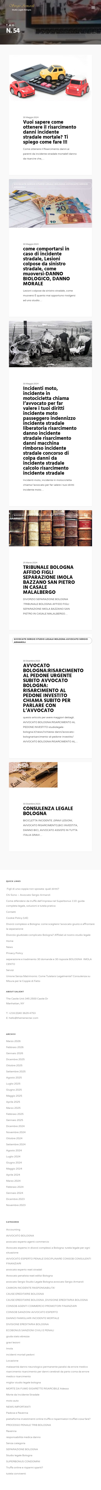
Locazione (12, 1360)
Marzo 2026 (13, 1041)
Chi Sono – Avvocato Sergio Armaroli (28, 895)
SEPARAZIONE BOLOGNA (22, 1449)
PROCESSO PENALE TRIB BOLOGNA (28, 1425)
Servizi (10, 970)
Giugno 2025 (14, 1089)
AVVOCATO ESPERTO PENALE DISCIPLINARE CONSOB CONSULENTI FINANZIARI (48, 1261)
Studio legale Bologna (19, 1455)
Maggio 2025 (14, 1095)
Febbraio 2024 (15, 1187)
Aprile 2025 (13, 1101)
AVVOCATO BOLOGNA (20, 1235)
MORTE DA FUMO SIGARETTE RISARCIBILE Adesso (37, 1388)
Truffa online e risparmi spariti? (24, 1467)
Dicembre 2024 (15, 1126)
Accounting (13, 1229)
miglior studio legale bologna (23, 1382)
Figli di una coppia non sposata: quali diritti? (32, 888)
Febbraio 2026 (15, 1047)
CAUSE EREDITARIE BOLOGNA (25, 1293)
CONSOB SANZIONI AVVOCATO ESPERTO (32, 1312)
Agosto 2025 (14, 1077)
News (9, 947)
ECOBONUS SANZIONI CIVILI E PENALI (30, 1330)
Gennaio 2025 (14, 1120)
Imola (9, 1348)
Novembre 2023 (16, 1205)
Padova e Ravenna (17, 1412)
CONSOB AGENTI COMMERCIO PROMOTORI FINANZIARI (41, 1306)
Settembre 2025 (16, 1071)
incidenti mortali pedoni (20, 1354)
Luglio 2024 (13, 1156)
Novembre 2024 (16, 1132)
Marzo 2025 (13, 1108)
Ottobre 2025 (14, 1065)
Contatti (11, 911)
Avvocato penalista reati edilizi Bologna (29, 1275)
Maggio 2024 (14, 1168)
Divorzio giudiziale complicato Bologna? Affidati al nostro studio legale (48, 935)
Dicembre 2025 (15, 1059)
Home (9, 941)
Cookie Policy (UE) (17, 918)
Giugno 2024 (14, 1162)
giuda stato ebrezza (17, 1336)
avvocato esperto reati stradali (24, 1269)
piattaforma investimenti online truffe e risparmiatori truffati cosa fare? (48, 1419)
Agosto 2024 (14, 1150)
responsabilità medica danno (23, 1437)
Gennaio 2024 (14, 1193)
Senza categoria (15, 1443)
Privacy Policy (14, 953)
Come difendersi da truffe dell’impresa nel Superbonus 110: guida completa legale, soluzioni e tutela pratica (45, 903)
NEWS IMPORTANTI (18, 1406)
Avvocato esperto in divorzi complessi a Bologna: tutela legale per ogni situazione (48, 1250)
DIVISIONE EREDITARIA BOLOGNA (27, 1324)
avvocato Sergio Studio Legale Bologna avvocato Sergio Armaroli (51, 61)
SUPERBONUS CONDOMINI (23, 1461)
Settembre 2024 (16, 1144)
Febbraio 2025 (15, 1114)
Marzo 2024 (13, 1180)
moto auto (12, 1400)
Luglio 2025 (13, 1083)
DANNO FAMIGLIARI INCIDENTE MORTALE (32, 1318)
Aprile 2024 (13, 1174)
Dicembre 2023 (15, 1199)
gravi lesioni (13, 1342)
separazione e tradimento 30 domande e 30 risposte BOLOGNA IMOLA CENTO (49, 962)
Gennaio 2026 (14, 1053)
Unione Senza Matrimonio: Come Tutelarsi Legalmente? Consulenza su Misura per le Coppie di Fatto (48, 979)
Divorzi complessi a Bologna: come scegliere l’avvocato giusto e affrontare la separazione (50, 926)
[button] (93, 7)
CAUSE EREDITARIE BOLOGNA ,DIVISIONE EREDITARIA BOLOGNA (47, 1300)
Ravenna (11, 1431)
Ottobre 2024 (14, 1138)
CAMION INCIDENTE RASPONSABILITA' (30, 1287)
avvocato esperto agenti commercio (27, 1241)
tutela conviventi (16, 1473)
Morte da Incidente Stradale (22, 1394)
